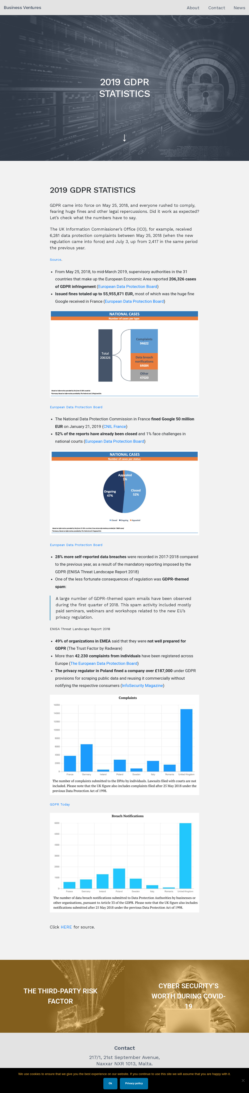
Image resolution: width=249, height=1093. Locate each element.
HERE (66, 927)
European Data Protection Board (127, 286)
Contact (216, 7)
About (193, 7)
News (239, 7)
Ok (110, 1083)
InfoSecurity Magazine (142, 685)
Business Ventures (22, 7)
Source (55, 259)
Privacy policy (134, 1083)
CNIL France (115, 426)
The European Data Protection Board (104, 663)
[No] (242, 1080)
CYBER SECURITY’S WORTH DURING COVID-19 (188, 996)
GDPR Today (60, 804)
